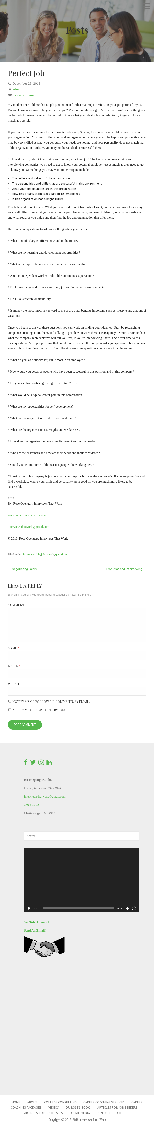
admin (17, 89)
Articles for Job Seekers (117, 1107)
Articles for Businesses (43, 1113)
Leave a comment (26, 95)
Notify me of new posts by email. (40, 710)
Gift (120, 1113)
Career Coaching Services (104, 1102)
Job (38, 554)
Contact (103, 1113)
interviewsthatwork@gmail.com (28, 527)
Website (15, 684)
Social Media (80, 1113)
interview (28, 554)
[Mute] (127, 908)
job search (47, 554)
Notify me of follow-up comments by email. (51, 701)
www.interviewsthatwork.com (27, 515)
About (32, 1102)
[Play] (29, 908)
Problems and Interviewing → (126, 569)
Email (14, 666)
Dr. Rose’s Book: (78, 1107)
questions (61, 554)
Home (16, 1102)
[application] (81, 880)
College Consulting (60, 1102)
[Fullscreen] (134, 908)
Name (13, 648)
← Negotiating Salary (22, 569)
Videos (53, 1107)
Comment (16, 605)
